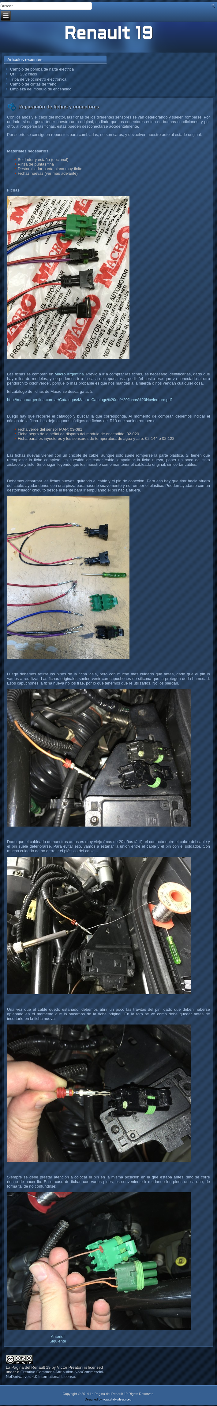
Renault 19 (108, 34)
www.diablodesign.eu (117, 1399)
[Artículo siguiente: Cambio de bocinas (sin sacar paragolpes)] (58, 1341)
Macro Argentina (69, 374)
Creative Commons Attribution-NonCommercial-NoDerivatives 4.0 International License (55, 1374)
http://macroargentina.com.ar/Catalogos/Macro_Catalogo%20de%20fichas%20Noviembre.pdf (89, 399)
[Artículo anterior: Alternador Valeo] (58, 1336)
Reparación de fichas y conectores (58, 106)
